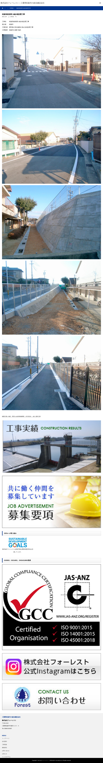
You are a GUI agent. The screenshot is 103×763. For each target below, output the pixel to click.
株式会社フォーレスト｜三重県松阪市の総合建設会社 (50, 760)
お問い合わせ (5, 750)
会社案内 (4, 741)
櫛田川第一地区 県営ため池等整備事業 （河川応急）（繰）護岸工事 (21, 416)
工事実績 (12, 16)
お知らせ (4, 753)
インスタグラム (6, 757)
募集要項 (4, 747)
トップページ (5, 738)
